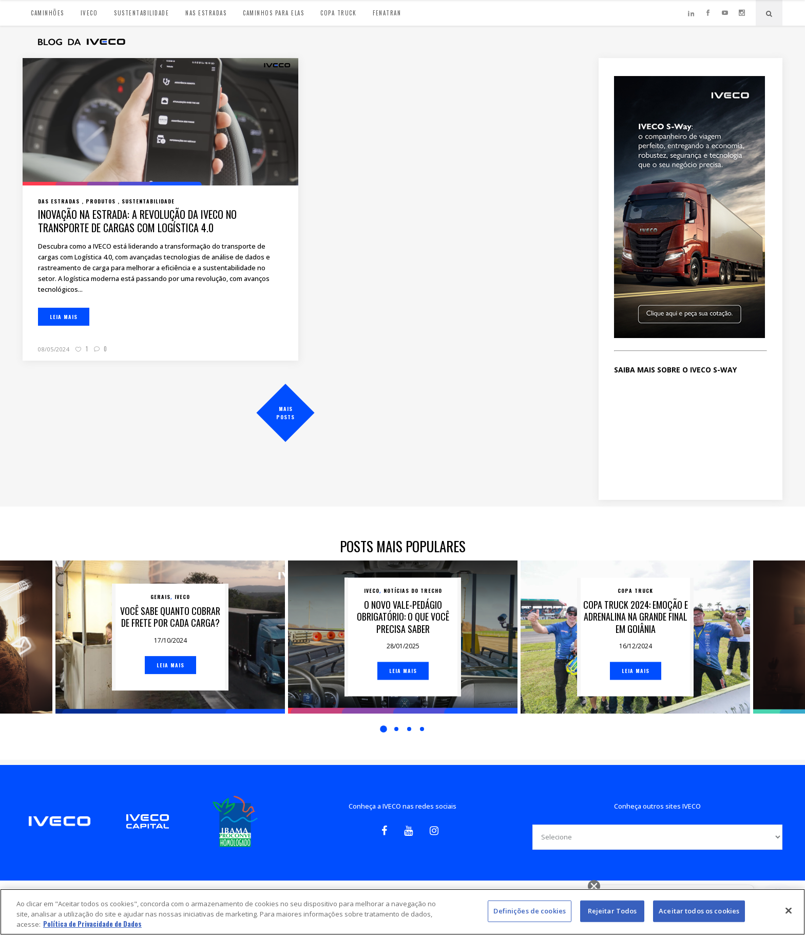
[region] (402, 912)
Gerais (160, 597)
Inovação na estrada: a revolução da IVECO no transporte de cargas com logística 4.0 (137, 221)
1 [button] (383, 729)
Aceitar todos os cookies (699, 910)
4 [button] (422, 729)
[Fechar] (788, 911)
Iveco (182, 597)
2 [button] (396, 729)
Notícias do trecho (413, 590)
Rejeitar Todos (612, 910)
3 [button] (409, 729)
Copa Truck (635, 590)
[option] (402, 637)
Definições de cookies (529, 910)
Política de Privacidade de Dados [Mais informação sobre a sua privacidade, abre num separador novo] (92, 924)
